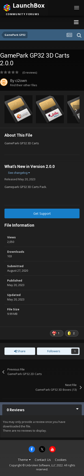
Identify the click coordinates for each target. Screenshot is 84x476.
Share (20, 351)
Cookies (61, 460)
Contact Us (43, 460)
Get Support (42, 213)
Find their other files (23, 85)
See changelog (19, 172)
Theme (24, 460)
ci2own (21, 80)
